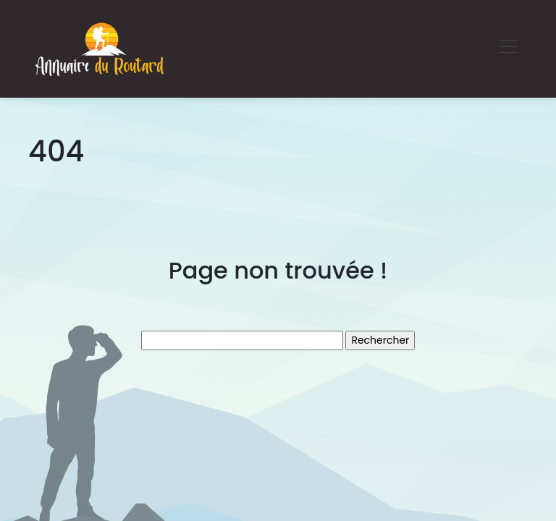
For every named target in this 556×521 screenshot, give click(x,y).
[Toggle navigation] (507, 48)
